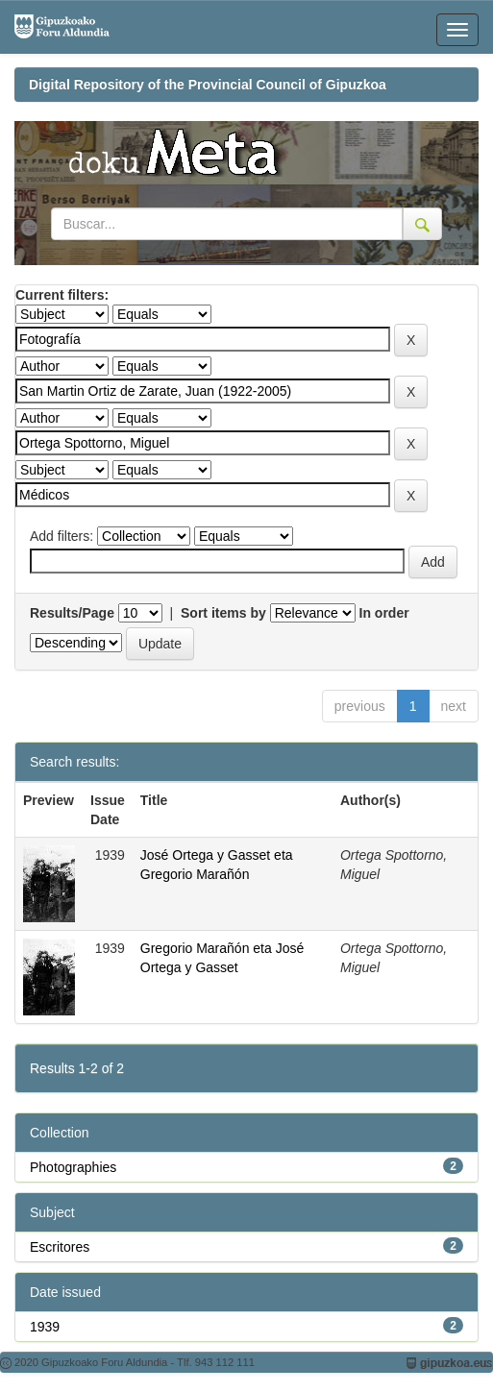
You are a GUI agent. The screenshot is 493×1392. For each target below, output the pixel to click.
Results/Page (72, 613)
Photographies (73, 1167)
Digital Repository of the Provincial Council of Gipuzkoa (207, 84)
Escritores (59, 1247)
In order (384, 613)
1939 (45, 1326)
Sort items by (223, 613)
